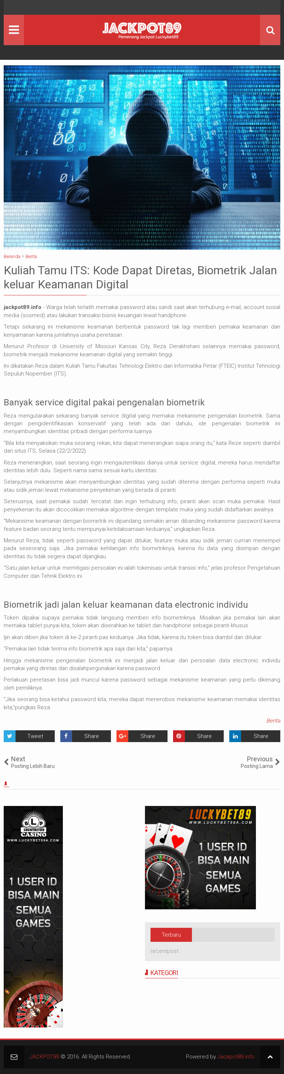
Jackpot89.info (235, 1056)
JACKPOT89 (44, 1056)
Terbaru (171, 934)
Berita (273, 720)
